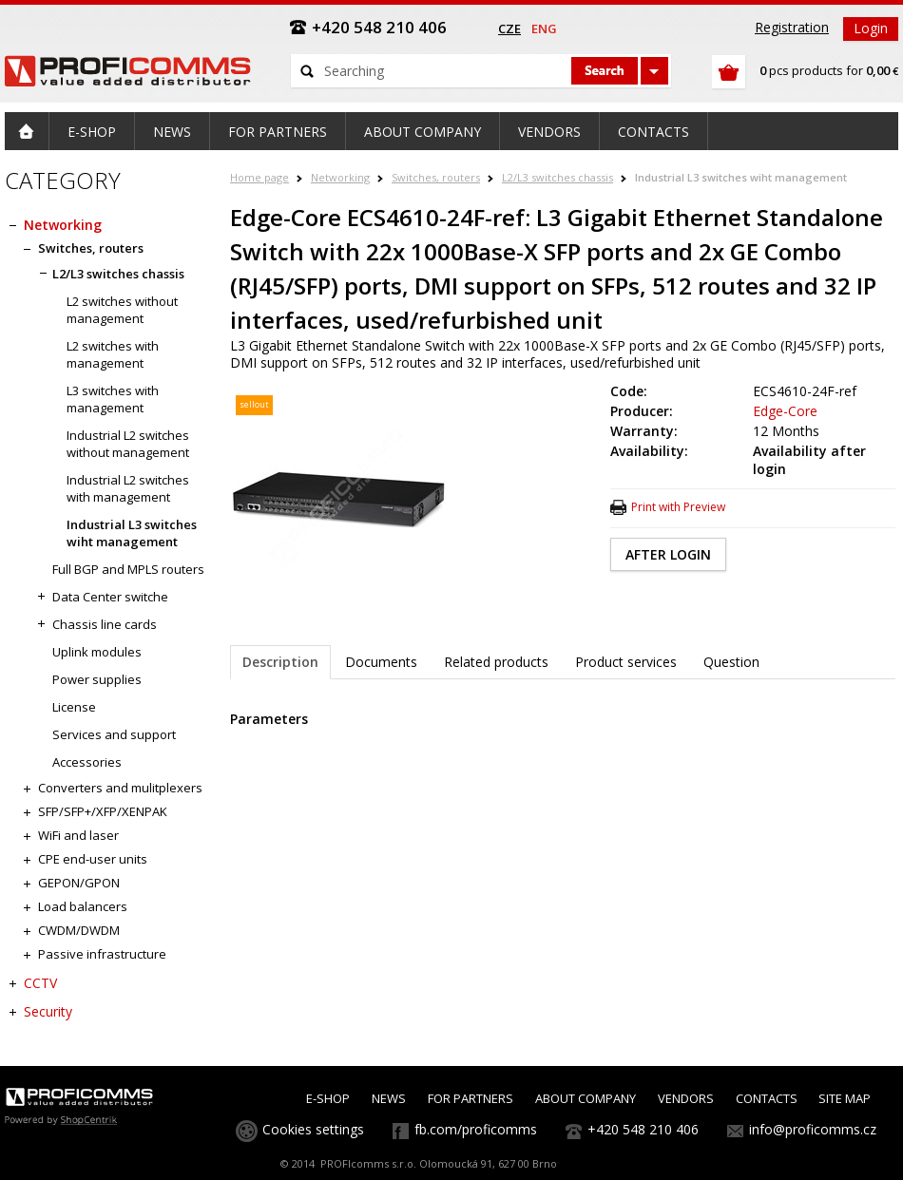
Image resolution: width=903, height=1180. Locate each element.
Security (48, 1011)
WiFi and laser (78, 835)
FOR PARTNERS (470, 1098)
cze (509, 28)
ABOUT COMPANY (585, 1098)
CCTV (40, 983)
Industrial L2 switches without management (128, 444)
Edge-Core (785, 411)
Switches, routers (436, 177)
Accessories (87, 762)
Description (280, 662)
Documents (381, 662)
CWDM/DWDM (79, 930)
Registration (792, 27)
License (74, 706)
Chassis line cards (104, 624)
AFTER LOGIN (668, 554)
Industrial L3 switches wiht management (741, 177)
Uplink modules (97, 651)
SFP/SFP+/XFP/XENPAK (102, 811)
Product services (626, 662)
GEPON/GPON (79, 882)
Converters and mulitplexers (120, 787)
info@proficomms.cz (812, 1129)
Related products (496, 662)
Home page (259, 177)
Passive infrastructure (102, 953)
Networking (340, 177)
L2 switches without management (122, 310)
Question (731, 662)
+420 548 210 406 (643, 1129)
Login (871, 28)
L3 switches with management (113, 399)
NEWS (389, 1098)
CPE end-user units (92, 858)
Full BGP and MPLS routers (128, 569)
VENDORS (686, 1098)
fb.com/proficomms (475, 1129)
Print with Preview (678, 507)
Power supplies (97, 679)
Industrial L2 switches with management (128, 488)
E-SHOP (328, 1098)
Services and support (114, 734)
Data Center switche (110, 596)
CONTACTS (766, 1098)
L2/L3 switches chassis (557, 177)
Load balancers (82, 906)
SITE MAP (844, 1098)
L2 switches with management (113, 354)
